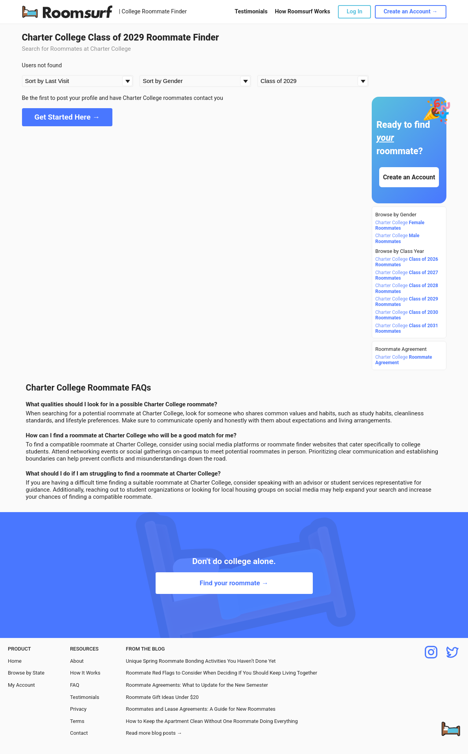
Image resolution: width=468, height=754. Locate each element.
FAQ (74, 685)
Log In (354, 11)
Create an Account (409, 177)
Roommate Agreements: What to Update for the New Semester (197, 685)
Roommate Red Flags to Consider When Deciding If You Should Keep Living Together (221, 673)
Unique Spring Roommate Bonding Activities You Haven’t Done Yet (200, 661)
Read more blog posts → (154, 733)
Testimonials (251, 11)
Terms (77, 721)
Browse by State (26, 673)
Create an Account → (410, 11)
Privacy (78, 709)
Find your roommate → (234, 583)
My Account (21, 685)
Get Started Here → (67, 117)
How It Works (85, 673)
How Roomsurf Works (302, 11)
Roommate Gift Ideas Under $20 (162, 697)
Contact (79, 733)
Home (15, 661)
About (77, 661)
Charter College (399, 225)
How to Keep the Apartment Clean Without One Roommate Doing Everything (211, 721)
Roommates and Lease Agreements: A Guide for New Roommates (200, 709)
